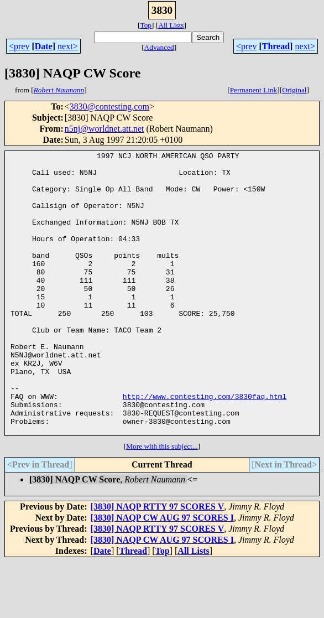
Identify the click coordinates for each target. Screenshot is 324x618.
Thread (276, 46)
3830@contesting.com (109, 106)
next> (68, 46)
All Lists (171, 25)
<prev (19, 46)
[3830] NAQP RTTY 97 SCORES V (157, 563)
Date (44, 46)
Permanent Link (254, 90)
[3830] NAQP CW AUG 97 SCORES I (162, 574)
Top (145, 25)
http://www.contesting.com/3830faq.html (204, 446)
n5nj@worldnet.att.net (104, 128)
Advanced (159, 47)
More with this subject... (162, 502)
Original (294, 90)
